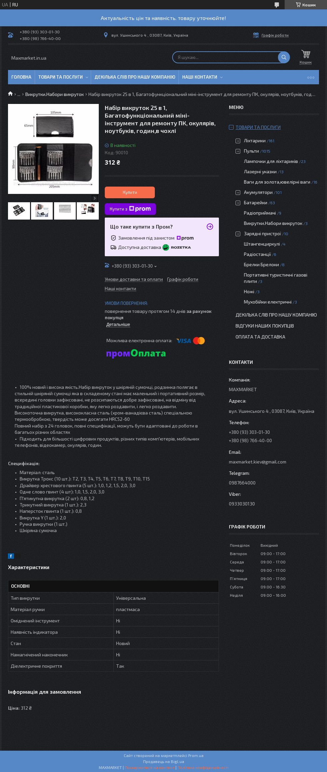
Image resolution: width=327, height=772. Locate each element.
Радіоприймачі (260, 213)
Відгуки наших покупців (265, 326)
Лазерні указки (260, 171)
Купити (130, 192)
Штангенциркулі (262, 244)
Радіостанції (257, 254)
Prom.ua (196, 755)
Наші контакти (199, 77)
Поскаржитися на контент (150, 767)
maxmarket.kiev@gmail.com (257, 461)
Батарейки (255, 202)
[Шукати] (284, 57)
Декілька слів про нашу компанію (134, 77)
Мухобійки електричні (268, 302)
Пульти (251, 151)
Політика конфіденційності (203, 767)
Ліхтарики (255, 140)
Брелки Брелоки (261, 264)
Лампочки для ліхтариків (271, 161)
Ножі (249, 291)
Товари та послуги (60, 77)
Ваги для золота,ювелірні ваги (277, 182)
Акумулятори (258, 192)
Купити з (130, 209)
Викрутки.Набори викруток (54, 94)
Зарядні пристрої (262, 233)
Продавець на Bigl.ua (163, 761)
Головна (21, 77)
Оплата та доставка (260, 337)
